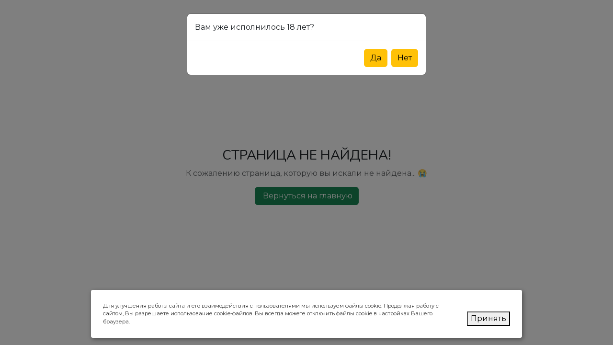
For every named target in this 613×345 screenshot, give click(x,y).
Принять (488, 318)
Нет (404, 57)
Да (375, 57)
